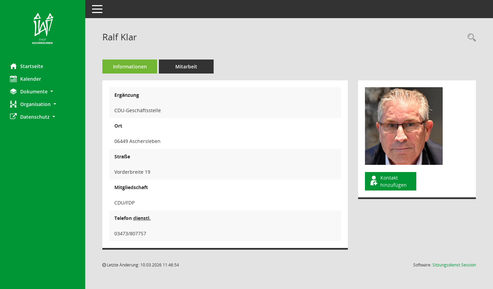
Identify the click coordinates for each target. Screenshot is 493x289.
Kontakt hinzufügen (388, 181)
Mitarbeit (187, 66)
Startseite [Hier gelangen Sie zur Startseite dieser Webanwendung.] (26, 66)
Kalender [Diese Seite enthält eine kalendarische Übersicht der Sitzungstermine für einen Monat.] (25, 78)
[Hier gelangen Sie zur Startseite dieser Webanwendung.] (43, 29)
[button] (43, 91)
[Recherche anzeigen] (470, 37)
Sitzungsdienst (454, 265)
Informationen (130, 66)
